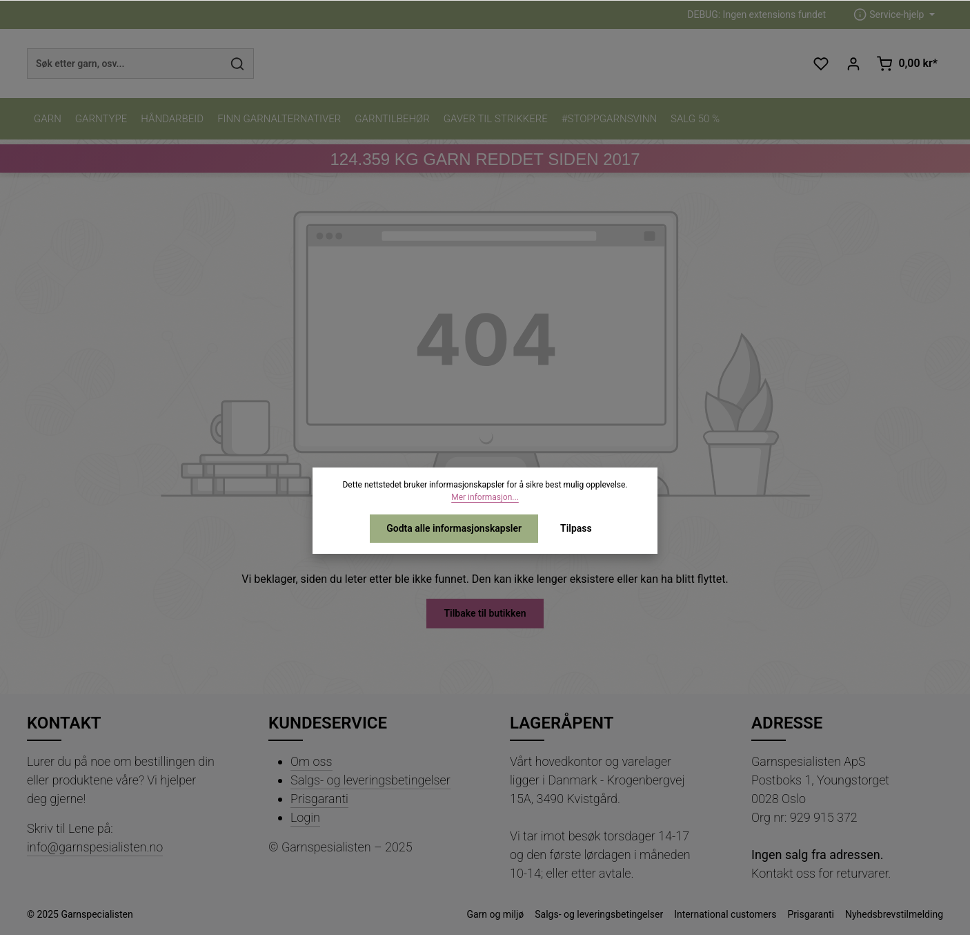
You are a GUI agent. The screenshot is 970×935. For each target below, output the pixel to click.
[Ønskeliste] (820, 64)
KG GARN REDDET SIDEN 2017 (485, 159)
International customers (725, 914)
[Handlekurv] (907, 64)
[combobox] (124, 63)
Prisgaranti (319, 798)
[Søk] (237, 63)
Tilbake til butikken (485, 613)
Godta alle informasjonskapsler (454, 528)
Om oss (311, 761)
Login (305, 817)
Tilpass (576, 528)
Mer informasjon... (485, 497)
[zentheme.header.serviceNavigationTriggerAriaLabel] (894, 15)
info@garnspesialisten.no (95, 847)
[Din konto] (853, 64)
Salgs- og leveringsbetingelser (370, 780)
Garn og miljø (495, 914)
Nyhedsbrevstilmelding (894, 914)
